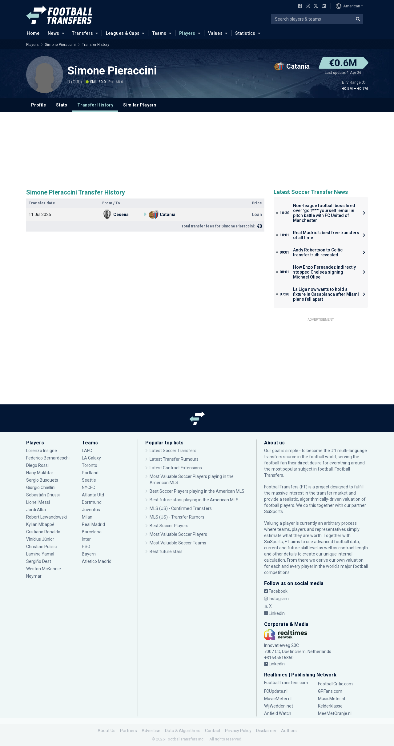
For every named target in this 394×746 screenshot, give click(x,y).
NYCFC (88, 487)
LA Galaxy (91, 457)
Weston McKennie (43, 568)
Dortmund (92, 502)
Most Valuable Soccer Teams (178, 542)
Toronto (89, 465)
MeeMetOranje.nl (335, 713)
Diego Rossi (37, 465)
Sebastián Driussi (43, 494)
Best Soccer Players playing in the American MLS (197, 491)
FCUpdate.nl (275, 691)
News (53, 33)
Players (187, 33)
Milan (87, 517)
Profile (38, 104)
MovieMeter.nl (277, 698)
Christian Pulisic (41, 546)
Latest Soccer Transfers (173, 450)
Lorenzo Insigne (41, 450)
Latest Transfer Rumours (174, 459)
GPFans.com (330, 691)
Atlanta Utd (93, 494)
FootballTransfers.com (286, 682)
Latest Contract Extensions (176, 467)
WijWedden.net (278, 706)
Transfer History (95, 44)
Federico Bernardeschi (48, 457)
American (348, 6)
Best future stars (166, 551)
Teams (159, 33)
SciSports (273, 511)
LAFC (87, 450)
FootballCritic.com (335, 683)
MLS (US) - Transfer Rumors (177, 517)
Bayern (89, 553)
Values (215, 33)
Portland (90, 472)
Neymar (34, 576)
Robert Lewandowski (46, 517)
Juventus (91, 509)
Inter (86, 539)
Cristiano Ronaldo (43, 531)
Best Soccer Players (169, 525)
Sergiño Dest (38, 561)
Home (31, 33)
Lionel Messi (38, 502)
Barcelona (92, 531)
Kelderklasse (330, 706)
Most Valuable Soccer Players (178, 534)
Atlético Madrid (96, 561)
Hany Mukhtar (39, 472)
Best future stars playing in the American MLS (194, 499)
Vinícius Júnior (40, 539)
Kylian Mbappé (40, 524)
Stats (61, 104)
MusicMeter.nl (331, 698)
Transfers (82, 33)
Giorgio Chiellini (40, 487)
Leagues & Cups (123, 33)
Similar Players (139, 104)
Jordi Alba (36, 509)
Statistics (245, 33)
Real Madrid (93, 524)
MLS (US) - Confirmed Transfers (181, 508)
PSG (86, 546)
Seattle (89, 480)
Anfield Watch (277, 713)
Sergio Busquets (42, 480)
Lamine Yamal (40, 553)
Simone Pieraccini (60, 44)
